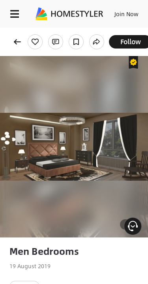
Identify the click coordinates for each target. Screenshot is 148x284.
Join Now (126, 13)
